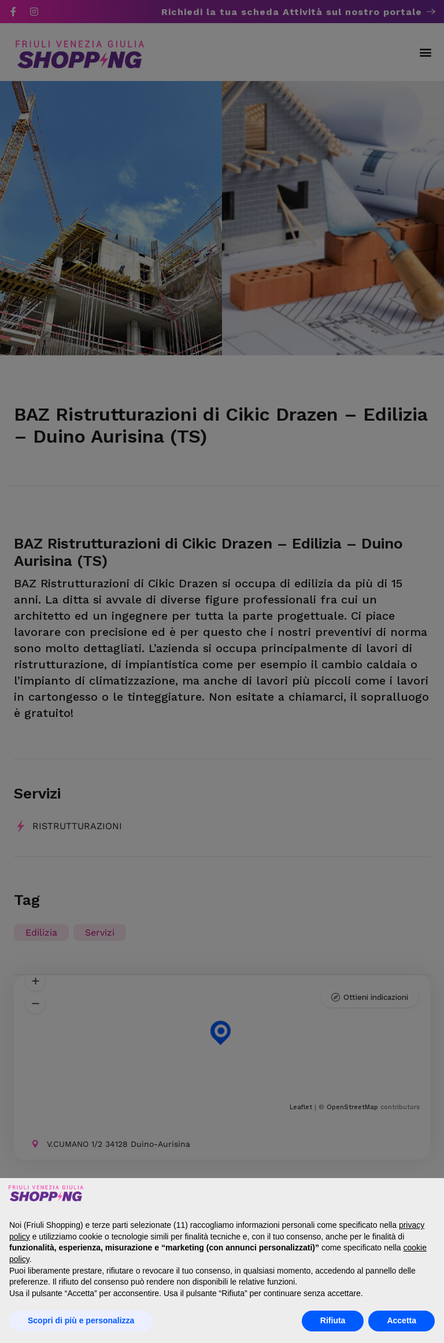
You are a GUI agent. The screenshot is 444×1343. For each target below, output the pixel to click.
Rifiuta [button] (333, 1320)
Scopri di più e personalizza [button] (81, 1320)
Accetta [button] (401, 1320)
